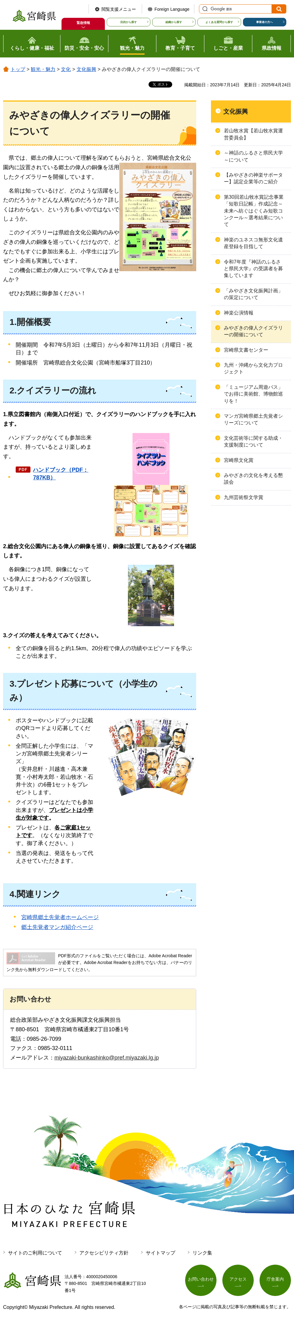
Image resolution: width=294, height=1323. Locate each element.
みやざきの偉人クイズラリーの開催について (253, 331)
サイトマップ (160, 1252)
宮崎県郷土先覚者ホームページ (60, 917)
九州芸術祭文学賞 (243, 497)
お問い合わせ (201, 1279)
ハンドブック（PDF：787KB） (60, 474)
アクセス (238, 1279)
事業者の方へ (264, 22)
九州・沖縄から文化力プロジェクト (253, 368)
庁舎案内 (275, 1279)
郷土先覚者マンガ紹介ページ (57, 927)
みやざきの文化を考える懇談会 (253, 479)
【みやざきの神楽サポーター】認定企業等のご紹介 (253, 178)
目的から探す (128, 22)
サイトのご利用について (35, 1252)
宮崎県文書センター (246, 350)
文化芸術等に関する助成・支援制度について (253, 441)
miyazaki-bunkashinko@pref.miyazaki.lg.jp (106, 1058)
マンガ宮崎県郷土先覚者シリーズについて (253, 419)
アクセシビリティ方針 (104, 1252)
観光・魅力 (43, 69)
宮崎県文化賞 (238, 460)
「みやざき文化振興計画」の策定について (253, 294)
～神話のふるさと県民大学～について (253, 156)
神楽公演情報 (238, 312)
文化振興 (86, 69)
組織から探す (173, 22)
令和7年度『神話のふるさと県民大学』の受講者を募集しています (253, 268)
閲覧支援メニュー (118, 9)
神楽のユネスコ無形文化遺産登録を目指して (253, 243)
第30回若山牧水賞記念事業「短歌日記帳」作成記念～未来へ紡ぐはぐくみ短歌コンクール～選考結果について (254, 210)
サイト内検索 (204, 9)
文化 (66, 69)
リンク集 (202, 1252)
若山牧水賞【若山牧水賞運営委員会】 (253, 134)
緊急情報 (83, 23)
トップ (17, 69)
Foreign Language (171, 9)
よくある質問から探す (219, 22)
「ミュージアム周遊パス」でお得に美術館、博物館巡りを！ (253, 394)
